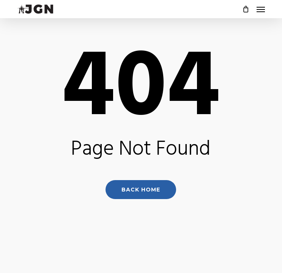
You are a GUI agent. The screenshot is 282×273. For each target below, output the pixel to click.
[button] (261, 9)
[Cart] (245, 9)
